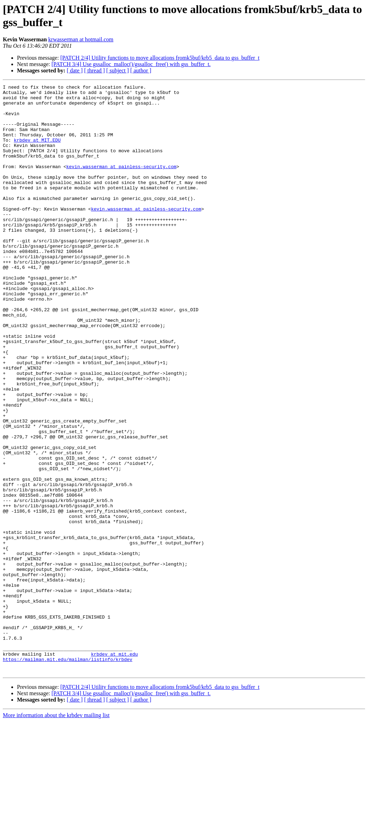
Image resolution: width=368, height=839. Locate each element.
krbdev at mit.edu (114, 768)
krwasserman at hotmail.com (80, 39)
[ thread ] (94, 70)
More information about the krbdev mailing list (56, 833)
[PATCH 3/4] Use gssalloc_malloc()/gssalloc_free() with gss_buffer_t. (131, 64)
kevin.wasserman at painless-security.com (121, 183)
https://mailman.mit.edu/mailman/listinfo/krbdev (67, 775)
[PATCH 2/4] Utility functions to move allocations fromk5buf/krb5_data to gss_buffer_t (160, 58)
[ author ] (141, 70)
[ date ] (75, 70)
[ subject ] (117, 70)
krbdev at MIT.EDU (37, 151)
